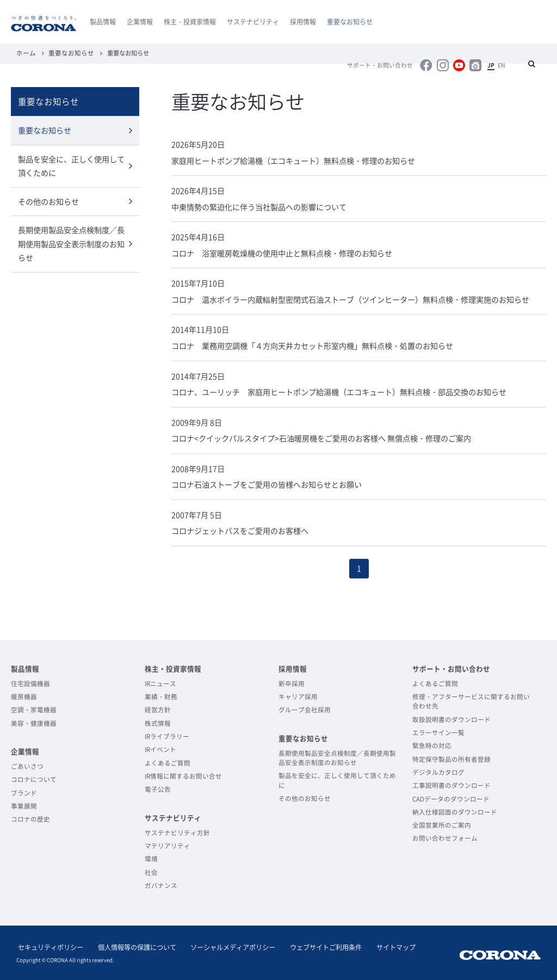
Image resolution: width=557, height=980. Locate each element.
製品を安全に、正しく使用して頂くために (71, 165)
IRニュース (160, 682)
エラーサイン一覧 (438, 731)
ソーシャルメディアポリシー (224, 946)
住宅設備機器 (30, 682)
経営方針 (158, 708)
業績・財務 (161, 695)
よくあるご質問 (167, 761)
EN (502, 65)
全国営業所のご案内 (441, 823)
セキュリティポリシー (49, 946)
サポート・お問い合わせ (389, 65)
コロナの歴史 (30, 817)
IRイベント (160, 748)
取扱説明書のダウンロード (451, 718)
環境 (151, 857)
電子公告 (158, 787)
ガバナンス (161, 884)
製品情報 (103, 22)
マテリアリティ (167, 844)
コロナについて (34, 777)
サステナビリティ (253, 22)
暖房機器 (24, 695)
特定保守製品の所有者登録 (451, 757)
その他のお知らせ (48, 200)
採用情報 (303, 22)
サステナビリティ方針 (177, 831)
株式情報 (158, 721)
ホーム (25, 53)
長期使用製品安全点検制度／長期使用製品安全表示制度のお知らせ (71, 242)
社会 (151, 871)
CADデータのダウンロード (451, 797)
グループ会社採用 (304, 708)
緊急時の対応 (431, 744)
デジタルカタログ (438, 770)
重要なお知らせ (350, 22)
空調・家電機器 (34, 708)
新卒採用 (291, 682)
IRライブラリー (167, 734)
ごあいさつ (27, 764)
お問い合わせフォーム (445, 837)
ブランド (24, 791)
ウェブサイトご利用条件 (313, 946)
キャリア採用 (298, 695)
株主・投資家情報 (190, 22)
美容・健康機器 (34, 721)
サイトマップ (379, 946)
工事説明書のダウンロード (451, 783)
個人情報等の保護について (131, 946)
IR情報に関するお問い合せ (183, 774)
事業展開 (24, 804)
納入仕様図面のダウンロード (454, 810)
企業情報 (140, 22)
